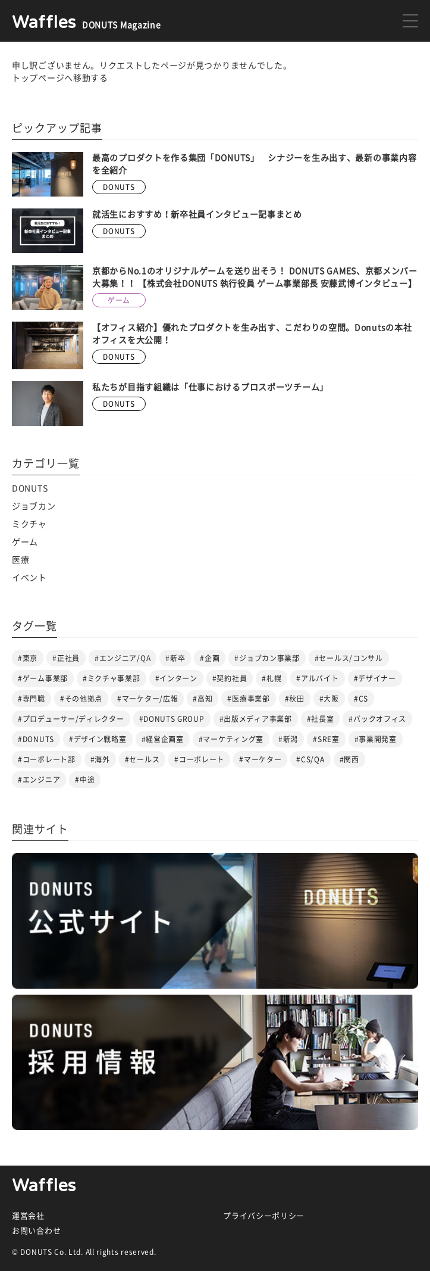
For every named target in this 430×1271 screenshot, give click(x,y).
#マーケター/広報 (147, 698)
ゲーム (25, 542)
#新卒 (175, 658)
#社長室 (320, 718)
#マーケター (260, 759)
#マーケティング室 (231, 739)
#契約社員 (229, 678)
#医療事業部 (248, 698)
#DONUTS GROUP (172, 718)
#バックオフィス (377, 718)
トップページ (38, 78)
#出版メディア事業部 (255, 718)
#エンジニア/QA (122, 658)
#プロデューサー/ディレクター (71, 718)
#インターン (176, 678)
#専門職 (31, 698)
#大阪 (329, 698)
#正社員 (66, 658)
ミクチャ (29, 524)
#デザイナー (375, 678)
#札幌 (271, 678)
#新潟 (288, 739)
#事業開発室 (375, 739)
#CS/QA (310, 759)
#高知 (202, 698)
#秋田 (295, 698)
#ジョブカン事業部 (266, 658)
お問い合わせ (36, 1231)
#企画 (209, 658)
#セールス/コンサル (349, 658)
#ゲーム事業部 (43, 678)
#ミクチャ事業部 (111, 678)
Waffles (44, 1185)
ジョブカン (34, 506)
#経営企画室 (163, 739)
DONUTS (30, 488)
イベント (29, 578)
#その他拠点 (81, 698)
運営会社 (28, 1216)
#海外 (100, 759)
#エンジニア (39, 779)
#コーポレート (199, 759)
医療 (20, 560)
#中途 (85, 779)
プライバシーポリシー (264, 1216)
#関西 (349, 759)
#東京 (27, 658)
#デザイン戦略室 (98, 739)
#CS (361, 698)
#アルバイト (317, 678)
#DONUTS (36, 739)
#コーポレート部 (47, 759)
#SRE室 (326, 739)
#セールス (142, 759)
